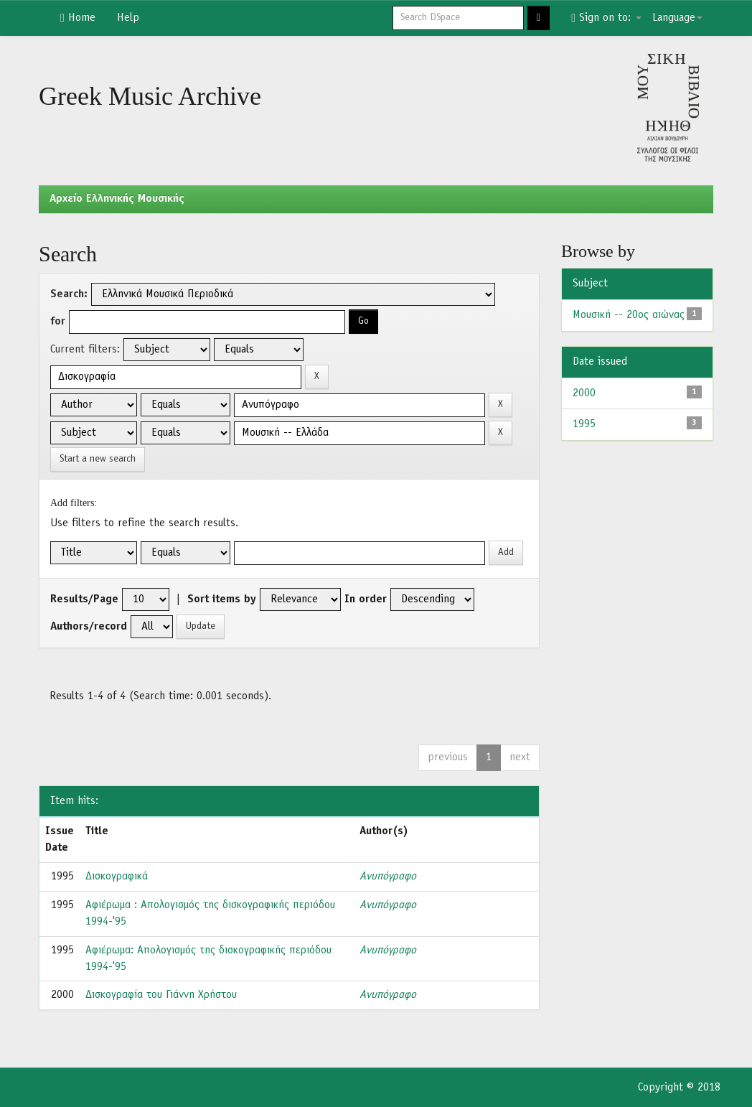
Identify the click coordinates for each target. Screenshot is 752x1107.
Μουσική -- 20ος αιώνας (629, 315)
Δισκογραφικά (116, 876)
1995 (584, 424)
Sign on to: (606, 18)
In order (365, 599)
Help (128, 18)
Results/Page (84, 599)
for (57, 321)
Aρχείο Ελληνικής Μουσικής (117, 199)
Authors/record (88, 626)
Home (77, 18)
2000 (584, 393)
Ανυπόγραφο (387, 876)
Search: (69, 294)
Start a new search (98, 459)
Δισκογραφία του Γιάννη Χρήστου (161, 995)
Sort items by (221, 599)
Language (677, 18)
